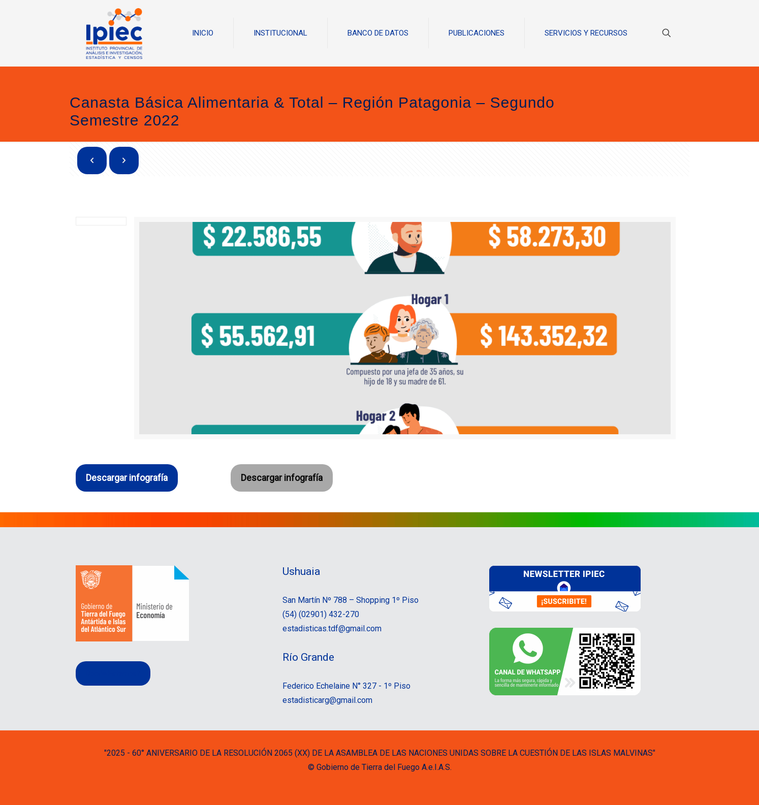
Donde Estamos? (113, 673)
